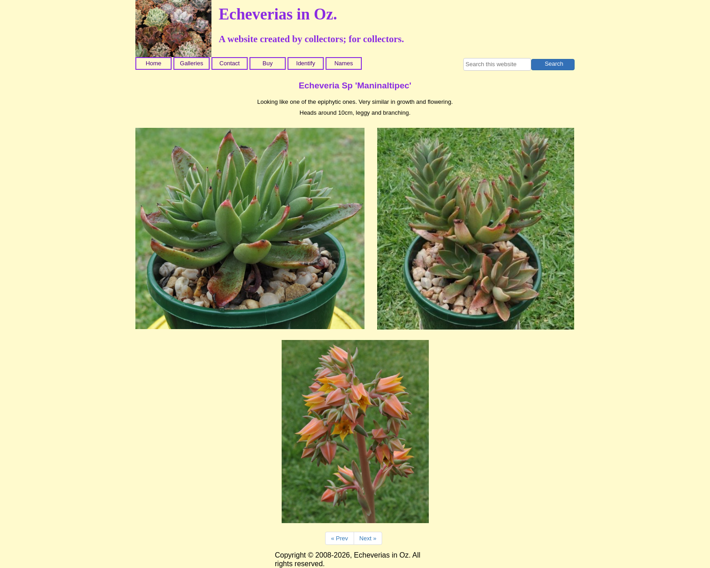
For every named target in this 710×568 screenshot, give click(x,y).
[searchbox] (497, 64)
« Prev (339, 538)
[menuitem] (154, 63)
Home (154, 63)
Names (343, 63)
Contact (230, 63)
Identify (305, 63)
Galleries (191, 63)
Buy (268, 63)
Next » (368, 538)
